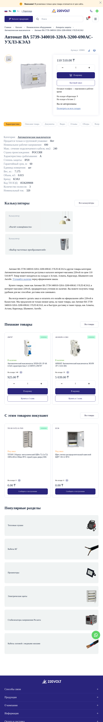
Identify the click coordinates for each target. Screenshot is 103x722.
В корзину (27, 386)
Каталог (19, 28)
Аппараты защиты (64, 28)
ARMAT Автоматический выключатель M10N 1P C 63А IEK (74, 360)
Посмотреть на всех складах (69, 109)
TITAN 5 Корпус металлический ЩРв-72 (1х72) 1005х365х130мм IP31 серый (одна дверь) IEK (28, 451)
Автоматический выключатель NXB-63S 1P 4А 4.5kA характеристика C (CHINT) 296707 (27, 360)
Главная (8, 28)
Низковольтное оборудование (39, 28)
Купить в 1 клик (27, 393)
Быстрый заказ (76, 84)
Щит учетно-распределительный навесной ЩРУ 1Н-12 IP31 (73, 451)
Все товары (89, 319)
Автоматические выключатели (18, 31)
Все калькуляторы (86, 204)
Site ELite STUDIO (88, 716)
